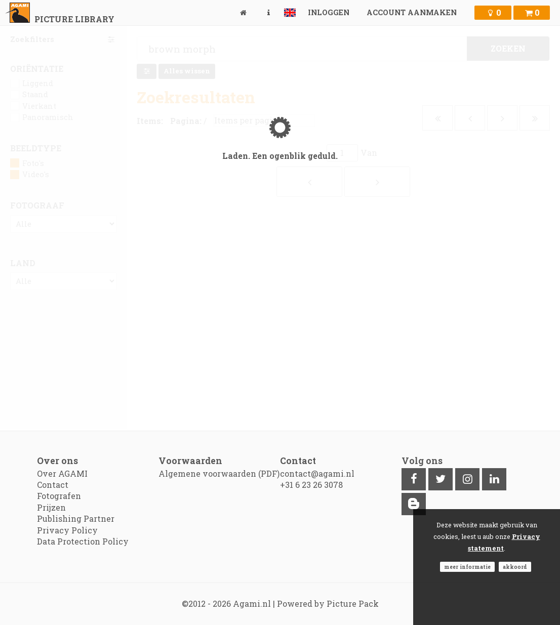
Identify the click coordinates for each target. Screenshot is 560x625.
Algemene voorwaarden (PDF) (218, 473)
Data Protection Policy (83, 541)
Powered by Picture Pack (328, 603)
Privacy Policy (67, 530)
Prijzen (51, 507)
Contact (52, 484)
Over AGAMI (62, 473)
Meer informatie (467, 566)
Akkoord (515, 566)
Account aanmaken (412, 12)
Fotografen (59, 495)
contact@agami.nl (317, 473)
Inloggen (328, 12)
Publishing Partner (75, 518)
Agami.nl (252, 603)
